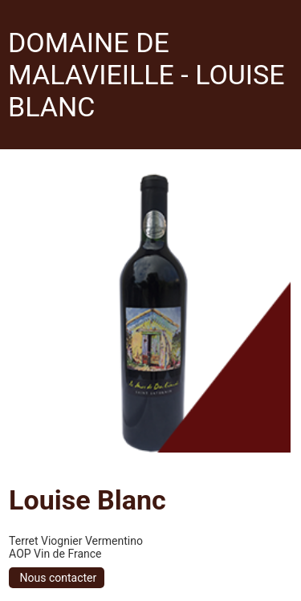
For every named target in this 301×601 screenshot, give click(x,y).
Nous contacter (56, 577)
